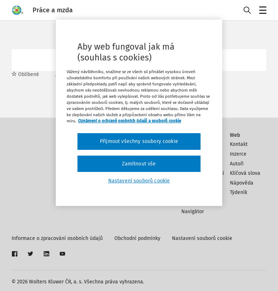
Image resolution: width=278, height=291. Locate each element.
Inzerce (238, 154)
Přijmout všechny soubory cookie (139, 141)
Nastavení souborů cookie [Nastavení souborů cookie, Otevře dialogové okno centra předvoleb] (139, 181)
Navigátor (192, 211)
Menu (261, 11)
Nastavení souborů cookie (202, 238)
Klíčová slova (245, 173)
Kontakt (239, 144)
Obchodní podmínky (137, 238)
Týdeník (238, 192)
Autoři (237, 164)
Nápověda (241, 183)
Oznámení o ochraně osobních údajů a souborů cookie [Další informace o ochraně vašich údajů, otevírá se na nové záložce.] (129, 120)
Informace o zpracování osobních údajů (57, 238)
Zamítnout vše (139, 164)
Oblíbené (25, 74)
